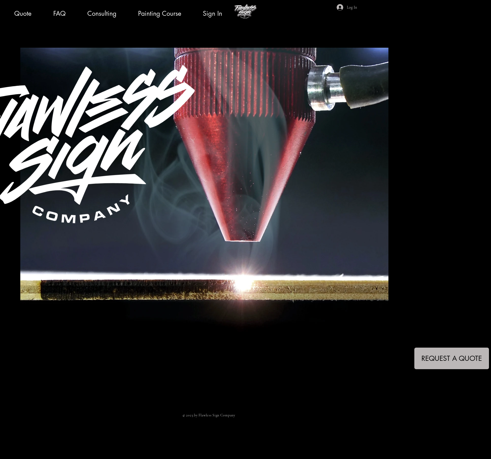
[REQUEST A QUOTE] (451, 358)
